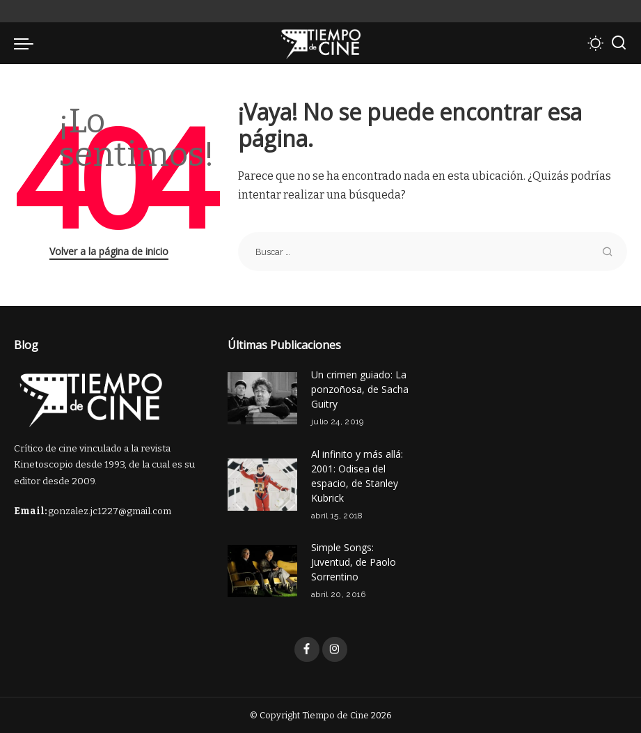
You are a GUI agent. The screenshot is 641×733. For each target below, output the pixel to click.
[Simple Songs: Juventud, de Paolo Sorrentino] (262, 571)
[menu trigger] (27, 43)
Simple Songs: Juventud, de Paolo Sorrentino (353, 562)
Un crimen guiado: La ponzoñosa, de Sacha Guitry (360, 389)
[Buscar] (618, 43)
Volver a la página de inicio (108, 251)
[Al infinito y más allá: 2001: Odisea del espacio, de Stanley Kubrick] (262, 484)
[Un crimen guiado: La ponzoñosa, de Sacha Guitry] (262, 398)
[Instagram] (334, 649)
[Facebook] (306, 649)
